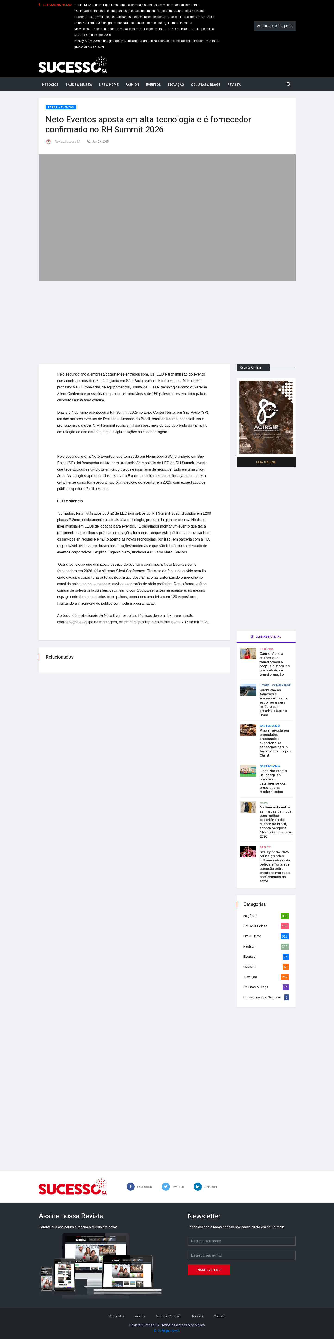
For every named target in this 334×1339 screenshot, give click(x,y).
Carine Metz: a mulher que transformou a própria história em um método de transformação (136, 4)
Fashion (132, 84)
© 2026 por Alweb (167, 1330)
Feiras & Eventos (61, 107)
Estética (266, 648)
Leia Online (266, 461)
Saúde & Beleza (79, 84)
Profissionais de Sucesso (262, 997)
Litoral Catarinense (275, 685)
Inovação (176, 84)
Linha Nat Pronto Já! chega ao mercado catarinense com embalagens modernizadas (133, 23)
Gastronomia (270, 725)
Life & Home (109, 84)
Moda (264, 802)
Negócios (50, 84)
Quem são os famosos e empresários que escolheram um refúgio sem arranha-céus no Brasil (139, 10)
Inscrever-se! (209, 1269)
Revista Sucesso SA (67, 141)
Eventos (153, 84)
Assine (139, 1316)
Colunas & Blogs (206, 84)
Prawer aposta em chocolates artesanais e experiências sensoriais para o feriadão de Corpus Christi (144, 17)
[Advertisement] (167, 318)
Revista (234, 84)
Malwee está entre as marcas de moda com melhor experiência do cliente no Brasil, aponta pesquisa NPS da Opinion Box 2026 (276, 822)
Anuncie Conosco (169, 1316)
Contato (221, 1316)
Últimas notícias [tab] (266, 636)
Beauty (265, 847)
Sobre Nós (115, 1316)
